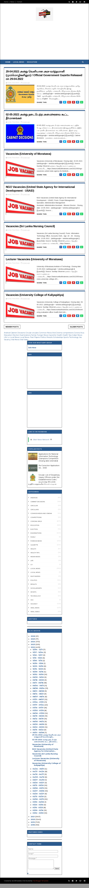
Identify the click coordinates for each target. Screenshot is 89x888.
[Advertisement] (44, 41)
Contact (19, 2)
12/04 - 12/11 (38, 650)
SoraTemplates (17, 885)
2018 (33, 825)
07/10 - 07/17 (38, 708)
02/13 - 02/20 (38, 796)
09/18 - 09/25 (38, 680)
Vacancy (7, 340)
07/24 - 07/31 (38, 702)
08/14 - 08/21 (38, 694)
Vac (80, 337)
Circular (29, 333)
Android (7, 333)
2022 (33, 647)
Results (50, 337)
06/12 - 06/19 (38, 719)
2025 (33, 639)
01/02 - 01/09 (38, 813)
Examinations (25, 335)
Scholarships (58, 337)
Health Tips (67, 335)
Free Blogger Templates (40, 885)
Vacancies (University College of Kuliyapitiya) (35, 294)
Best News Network (41, 440)
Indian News (77, 335)
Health (60, 335)
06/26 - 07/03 (38, 713)
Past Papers (35, 337)
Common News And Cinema (51, 333)
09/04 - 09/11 (38, 686)
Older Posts (76, 327)
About (12, 2)
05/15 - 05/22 (38, 730)
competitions (68, 333)
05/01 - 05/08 (38, 733)
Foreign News (43, 335)
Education (32, 62)
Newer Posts (12, 327)
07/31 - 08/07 (38, 699)
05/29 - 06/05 (38, 724)
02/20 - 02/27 (38, 794)
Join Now (32, 348)
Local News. (25, 337)
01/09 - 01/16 (38, 810)
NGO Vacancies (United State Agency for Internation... (45, 750)
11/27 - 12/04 (38, 652)
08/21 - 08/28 (38, 691)
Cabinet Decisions (18, 333)
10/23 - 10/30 (38, 666)
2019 (33, 822)
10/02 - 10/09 (38, 674)
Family (34, 335)
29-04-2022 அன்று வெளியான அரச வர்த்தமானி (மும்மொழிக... (46, 736)
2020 (33, 819)
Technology (74, 337)
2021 (33, 817)
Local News (18, 62)
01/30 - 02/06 (38, 802)
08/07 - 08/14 (38, 697)
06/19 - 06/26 (38, 716)
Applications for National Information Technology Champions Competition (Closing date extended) (48, 457)
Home (6, 2)
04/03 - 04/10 (38, 777)
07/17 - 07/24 (38, 705)
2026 (33, 636)
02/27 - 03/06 (38, 791)
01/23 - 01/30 (38, 805)
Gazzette (53, 335)
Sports (66, 337)
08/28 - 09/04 (39, 688)
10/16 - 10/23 (38, 669)
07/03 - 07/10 (38, 710)
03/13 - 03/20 (38, 785)
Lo (8, 337)
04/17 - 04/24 (38, 771)
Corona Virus (79, 333)
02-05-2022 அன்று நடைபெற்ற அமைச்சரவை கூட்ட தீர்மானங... (45, 741)
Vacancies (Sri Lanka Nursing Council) (30, 226)
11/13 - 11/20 (37, 658)
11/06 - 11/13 (37, 661)
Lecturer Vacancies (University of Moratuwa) (34, 259)
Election (16, 335)
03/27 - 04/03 (38, 780)
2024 (33, 642)
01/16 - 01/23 (38, 808)
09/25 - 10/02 (38, 677)
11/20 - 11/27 (38, 655)
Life (5, 337)
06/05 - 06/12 (38, 721)
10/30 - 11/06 (38, 663)
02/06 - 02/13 (38, 799)
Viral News (15, 340)
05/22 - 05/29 (38, 727)
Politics (43, 337)
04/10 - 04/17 (38, 774)
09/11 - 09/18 (38, 683)
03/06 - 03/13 (38, 788)
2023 (33, 644)
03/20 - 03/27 (38, 783)
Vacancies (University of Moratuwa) (28, 153)
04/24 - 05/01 (38, 769)
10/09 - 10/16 (38, 672)
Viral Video (24, 340)
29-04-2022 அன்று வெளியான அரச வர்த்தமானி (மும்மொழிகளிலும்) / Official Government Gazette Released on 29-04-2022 (44, 75)
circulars (35, 333)
